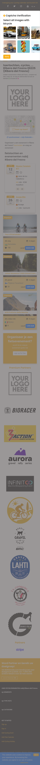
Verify (7, 57)
